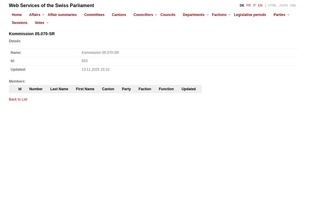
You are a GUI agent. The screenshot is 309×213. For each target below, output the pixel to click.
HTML (272, 5)
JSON (283, 5)
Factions (219, 15)
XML (293, 5)
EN (260, 5)
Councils (168, 15)
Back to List (18, 99)
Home (17, 15)
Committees (94, 15)
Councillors (143, 15)
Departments (194, 15)
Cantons (119, 15)
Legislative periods (250, 15)
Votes (39, 23)
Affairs (34, 15)
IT (254, 5)
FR (249, 5)
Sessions (20, 23)
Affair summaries (62, 15)
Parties (279, 15)
